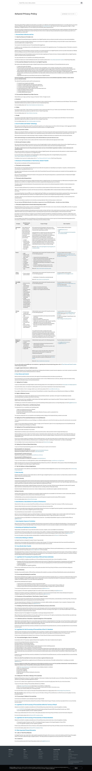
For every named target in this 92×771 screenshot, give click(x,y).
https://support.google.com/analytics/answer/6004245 (26, 156)
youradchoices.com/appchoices (57, 460)
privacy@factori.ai (70, 253)
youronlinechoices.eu (41, 458)
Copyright (40, 756)
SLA (69, 759)
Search (10, 753)
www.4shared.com (46, 26)
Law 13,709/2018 (20, 709)
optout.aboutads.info (39, 451)
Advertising (41, 753)
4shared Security (47, 442)
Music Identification (72, 757)
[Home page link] (13, 3)
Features (25, 756)
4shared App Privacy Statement (63, 690)
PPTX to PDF (56, 753)
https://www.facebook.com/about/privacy (34, 105)
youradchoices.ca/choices (37, 454)
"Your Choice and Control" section (57, 59)
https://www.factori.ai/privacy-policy (44, 268)
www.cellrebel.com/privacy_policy (64, 286)
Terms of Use (71, 751)
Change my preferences (50, 768)
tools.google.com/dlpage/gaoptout (69, 384)
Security (70, 756)
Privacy (69, 753)
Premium (10, 751)
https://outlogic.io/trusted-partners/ (64, 318)
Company (40, 751)
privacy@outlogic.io (70, 312)
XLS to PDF (55, 756)
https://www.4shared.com (24, 667)
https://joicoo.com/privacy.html (43, 279)
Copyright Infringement (73, 754)
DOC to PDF (55, 751)
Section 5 (38, 549)
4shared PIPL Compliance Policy (36, 727)
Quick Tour (26, 754)
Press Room (11, 754)
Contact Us (26, 757)
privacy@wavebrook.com (63, 342)
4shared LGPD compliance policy (36, 715)
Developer (41, 757)
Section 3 (33, 549)
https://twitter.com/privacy (31, 113)
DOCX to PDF (56, 754)
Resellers (40, 754)
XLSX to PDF (55, 759)
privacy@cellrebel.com (70, 283)
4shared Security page (32, 499)
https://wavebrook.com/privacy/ (43, 361)
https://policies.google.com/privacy (33, 121)
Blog (9, 756)
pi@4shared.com (18, 518)
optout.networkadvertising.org (42, 450)
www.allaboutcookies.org (54, 388)
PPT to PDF (55, 757)
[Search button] (77, 2)
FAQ (24, 753)
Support (25, 751)
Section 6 (57, 535)
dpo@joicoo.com (69, 273)
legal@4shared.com (62, 229)
